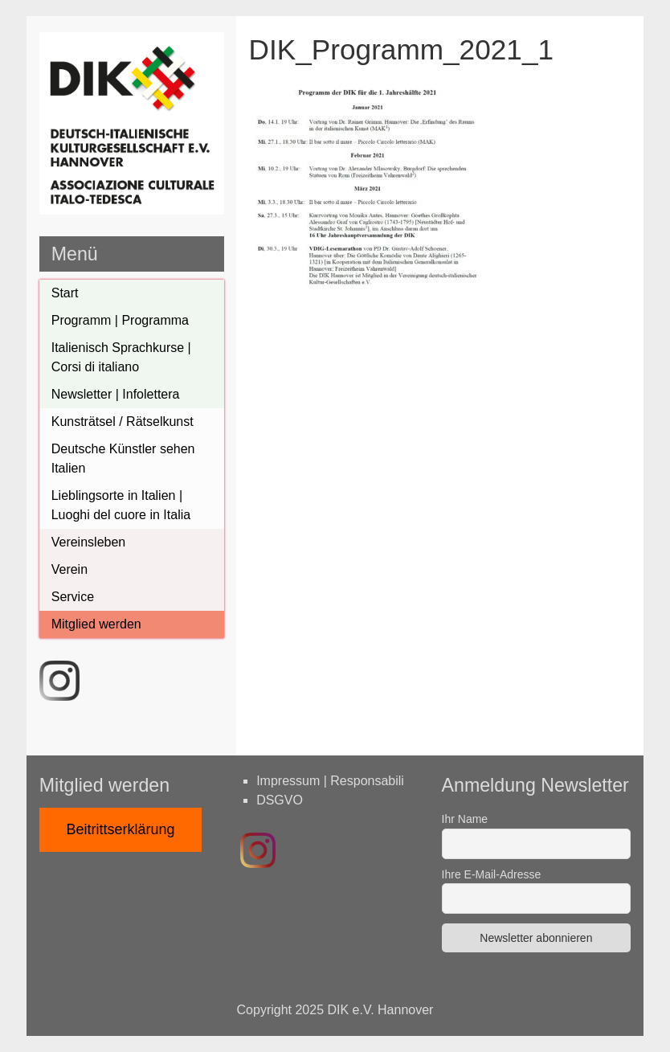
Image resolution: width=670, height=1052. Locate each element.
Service (72, 597)
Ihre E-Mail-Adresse (491, 874)
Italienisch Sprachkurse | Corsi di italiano (121, 357)
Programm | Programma (120, 320)
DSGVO (279, 800)
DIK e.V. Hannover (381, 1010)
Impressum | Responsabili (330, 781)
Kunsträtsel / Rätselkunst (122, 421)
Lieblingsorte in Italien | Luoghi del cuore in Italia (120, 505)
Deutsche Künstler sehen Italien (123, 458)
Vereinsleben (88, 542)
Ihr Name (465, 819)
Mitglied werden (96, 624)
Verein (69, 569)
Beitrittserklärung (121, 829)
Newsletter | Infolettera (115, 394)
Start (65, 293)
